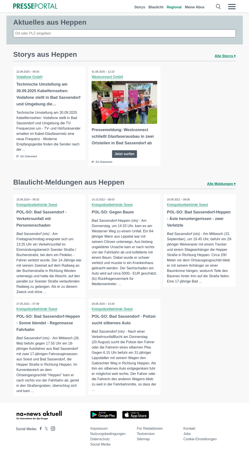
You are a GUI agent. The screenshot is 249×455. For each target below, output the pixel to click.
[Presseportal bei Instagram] (51, 428)
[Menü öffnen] (232, 7)
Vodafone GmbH (29, 77)
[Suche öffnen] (218, 7)
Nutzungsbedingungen (107, 434)
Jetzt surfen (125, 154)
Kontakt (189, 428)
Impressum (99, 428)
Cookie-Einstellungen (200, 439)
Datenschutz (100, 439)
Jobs (187, 434)
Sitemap (143, 439)
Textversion (146, 434)
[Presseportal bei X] (45, 429)
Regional (174, 7)
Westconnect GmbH (107, 77)
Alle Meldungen (221, 184)
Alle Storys (225, 56)
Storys (139, 7)
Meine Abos (195, 7)
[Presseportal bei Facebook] (39, 429)
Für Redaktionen (150, 428)
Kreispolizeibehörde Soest (37, 205)
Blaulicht (156, 7)
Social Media (100, 444)
